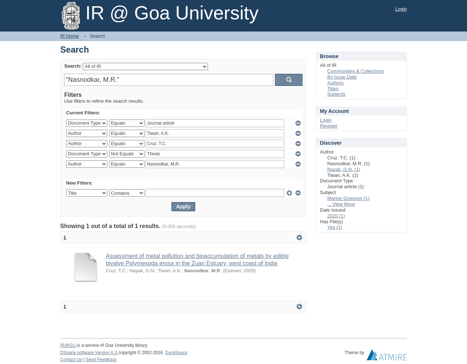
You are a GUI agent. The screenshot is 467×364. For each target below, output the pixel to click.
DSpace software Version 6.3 (89, 352)
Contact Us (71, 359)
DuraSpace (176, 352)
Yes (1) (334, 227)
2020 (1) (336, 216)
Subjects (336, 94)
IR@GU (68, 345)
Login (401, 9)
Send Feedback (101, 359)
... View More (341, 204)
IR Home (69, 36)
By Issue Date (342, 77)
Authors (335, 83)
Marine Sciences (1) (348, 198)
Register (328, 126)
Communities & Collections (355, 71)
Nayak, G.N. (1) (343, 169)
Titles (333, 88)
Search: (73, 66)
